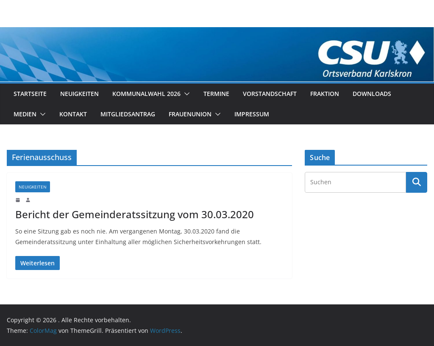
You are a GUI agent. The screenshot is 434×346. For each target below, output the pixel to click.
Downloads (372, 94)
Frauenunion (190, 114)
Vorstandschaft (270, 94)
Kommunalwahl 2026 (146, 94)
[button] (185, 94)
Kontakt (73, 114)
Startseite (30, 94)
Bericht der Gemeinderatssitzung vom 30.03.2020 (134, 214)
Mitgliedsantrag (127, 114)
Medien (25, 114)
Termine (216, 94)
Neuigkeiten (79, 94)
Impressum (251, 114)
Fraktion (324, 94)
